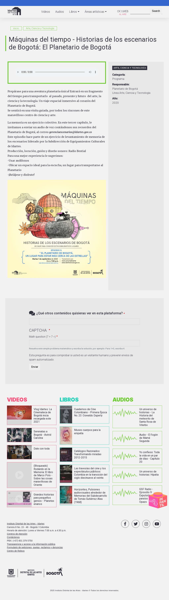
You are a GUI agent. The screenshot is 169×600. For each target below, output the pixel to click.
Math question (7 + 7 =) (42, 336)
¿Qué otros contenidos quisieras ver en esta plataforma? (79, 313)
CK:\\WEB (122, 11)
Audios (59, 11)
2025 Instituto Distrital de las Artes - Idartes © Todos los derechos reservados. (84, 590)
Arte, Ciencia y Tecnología (40, 28)
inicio (16, 28)
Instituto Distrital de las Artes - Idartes (25, 523)
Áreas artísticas (94, 11)
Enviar (34, 366)
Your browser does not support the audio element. (57, 72)
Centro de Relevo (16, 551)
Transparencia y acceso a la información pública (31, 544)
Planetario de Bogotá (125, 88)
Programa (118, 78)
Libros (73, 11)
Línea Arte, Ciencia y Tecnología (131, 92)
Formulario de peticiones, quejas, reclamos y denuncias (35, 547)
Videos (45, 11)
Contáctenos (13, 537)
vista (31, 415)
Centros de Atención (17, 534)
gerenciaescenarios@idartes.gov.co (70, 132)
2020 (115, 102)
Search (156, 11)
